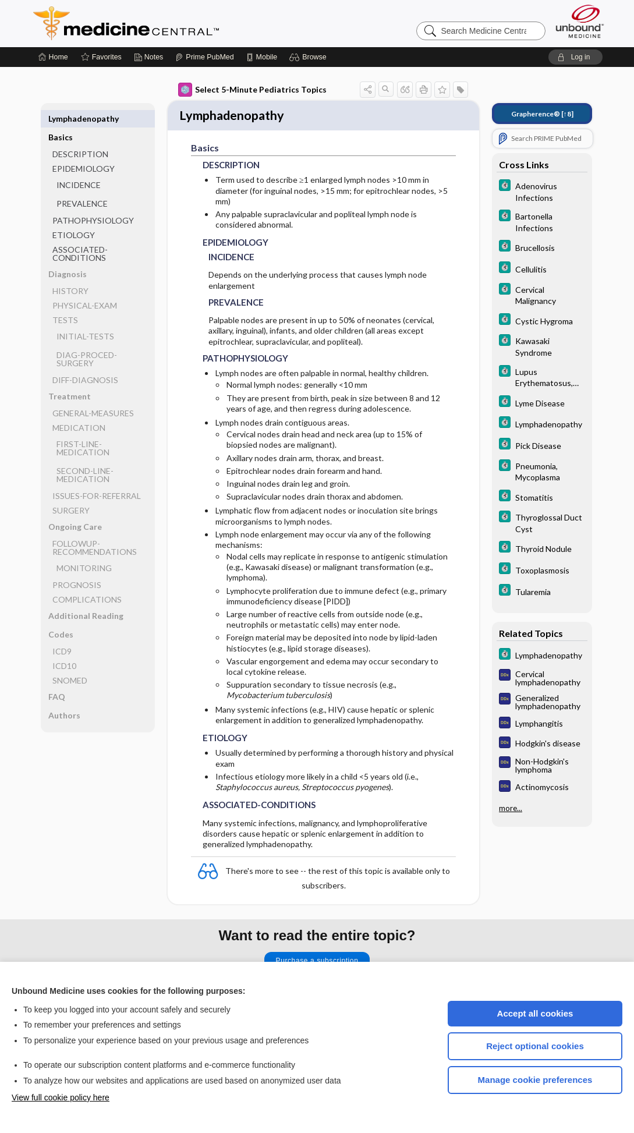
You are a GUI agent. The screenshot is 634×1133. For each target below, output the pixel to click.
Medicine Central (177, 23)
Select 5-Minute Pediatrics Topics (252, 90)
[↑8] (542, 113)
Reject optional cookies (535, 1046)
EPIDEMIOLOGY (83, 150)
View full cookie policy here (60, 1097)
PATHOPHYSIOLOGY (93, 202)
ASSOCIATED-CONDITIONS (80, 235)
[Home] (53, 57)
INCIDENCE (78, 166)
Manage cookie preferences (535, 1080)
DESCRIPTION (80, 135)
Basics (60, 118)
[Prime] (204, 57)
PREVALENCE (82, 185)
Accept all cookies (535, 1013)
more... (510, 807)
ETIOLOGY (73, 216)
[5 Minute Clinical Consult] (542, 191)
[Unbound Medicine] (579, 21)
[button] (309, 57)
